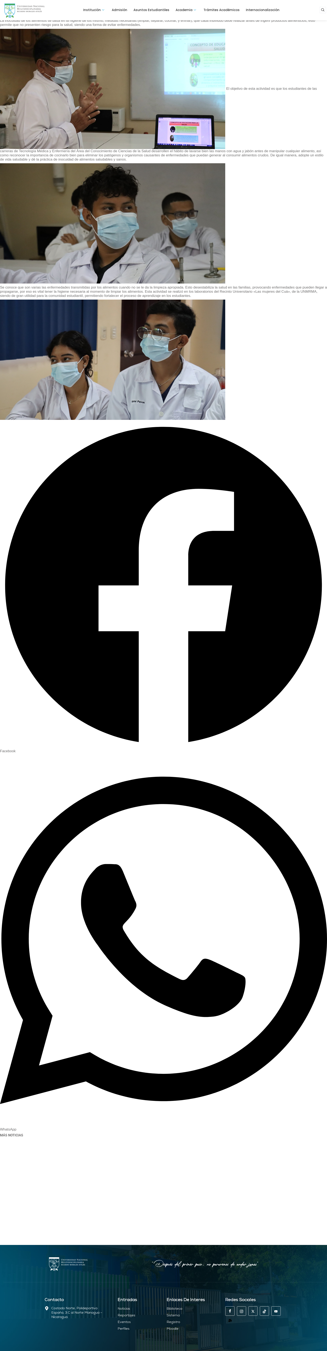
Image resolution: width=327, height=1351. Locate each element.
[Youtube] (275, 1311)
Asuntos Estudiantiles (151, 10)
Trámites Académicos (222, 10)
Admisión (119, 10)
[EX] (252, 1311)
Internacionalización (262, 10)
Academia (186, 10)
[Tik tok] (264, 1311)
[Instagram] (241, 1311)
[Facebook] (229, 1311)
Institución (93, 10)
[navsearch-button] (323, 10)
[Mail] (229, 1320)
